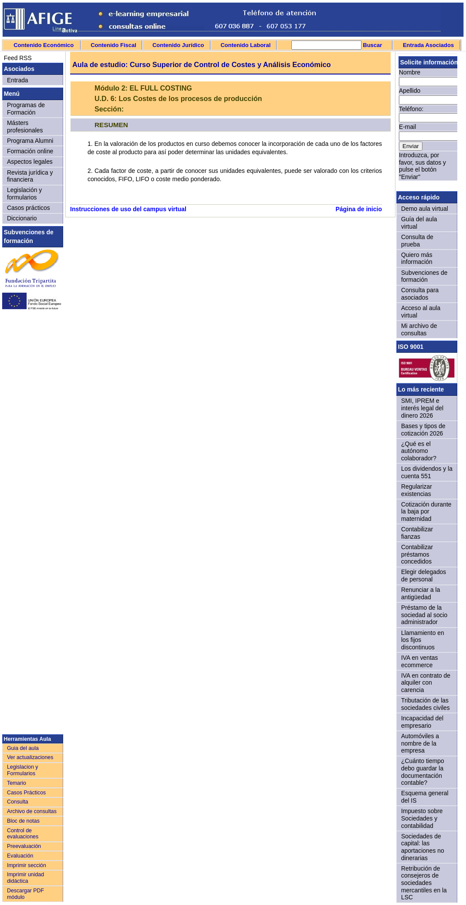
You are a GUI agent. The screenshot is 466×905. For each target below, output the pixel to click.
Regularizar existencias (416, 490)
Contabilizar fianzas (417, 533)
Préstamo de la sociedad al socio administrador (424, 614)
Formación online (30, 151)
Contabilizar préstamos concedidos (417, 554)
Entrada (17, 80)
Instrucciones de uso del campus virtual (128, 209)
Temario (16, 783)
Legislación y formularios (24, 193)
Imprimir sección (26, 865)
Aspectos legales (30, 161)
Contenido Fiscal (113, 45)
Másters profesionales (25, 126)
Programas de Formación (26, 108)
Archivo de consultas (32, 811)
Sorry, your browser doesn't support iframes (426, 121)
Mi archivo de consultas (419, 329)
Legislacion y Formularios (22, 770)
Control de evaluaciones (22, 833)
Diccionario (22, 218)
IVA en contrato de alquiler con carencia (425, 682)
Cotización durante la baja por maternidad (426, 511)
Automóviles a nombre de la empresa (420, 743)
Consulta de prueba (417, 240)
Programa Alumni (30, 140)
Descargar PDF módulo (25, 894)
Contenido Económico (44, 45)
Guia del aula (23, 748)
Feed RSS (17, 57)
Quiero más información (416, 258)
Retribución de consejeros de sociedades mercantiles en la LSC (424, 883)
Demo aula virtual (424, 208)
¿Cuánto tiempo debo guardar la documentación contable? (422, 771)
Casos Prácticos (26, 793)
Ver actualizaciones (30, 757)
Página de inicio (358, 209)
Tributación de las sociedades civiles (425, 704)
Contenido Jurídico (178, 45)
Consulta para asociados (420, 294)
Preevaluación (24, 846)
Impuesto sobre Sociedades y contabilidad (422, 818)
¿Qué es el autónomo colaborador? (418, 451)
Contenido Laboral (245, 45)
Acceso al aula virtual (420, 311)
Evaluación (20, 856)
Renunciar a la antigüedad (420, 593)
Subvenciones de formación (424, 276)
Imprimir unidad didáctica (25, 877)
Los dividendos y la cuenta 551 (426, 472)
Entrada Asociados (428, 45)
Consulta (17, 802)
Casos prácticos (28, 207)
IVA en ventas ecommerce (419, 661)
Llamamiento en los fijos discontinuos (422, 640)
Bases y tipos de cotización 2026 (423, 429)
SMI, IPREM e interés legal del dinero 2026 (422, 408)
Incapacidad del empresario (422, 722)
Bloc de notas (23, 821)
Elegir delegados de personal (423, 575)
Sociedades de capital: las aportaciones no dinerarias (422, 847)
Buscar (371, 45)
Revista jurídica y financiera (30, 176)
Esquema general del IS (425, 797)
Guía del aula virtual (419, 223)
